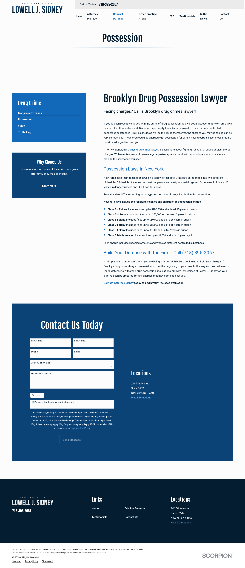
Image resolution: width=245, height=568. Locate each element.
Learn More (49, 185)
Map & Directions (141, 397)
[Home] (37, 8)
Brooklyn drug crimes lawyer (141, 149)
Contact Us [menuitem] (224, 16)
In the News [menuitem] (203, 16)
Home (95, 508)
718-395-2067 (108, 4)
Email (77, 351)
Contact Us (131, 517)
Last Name (79, 340)
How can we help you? (42, 373)
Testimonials (99, 517)
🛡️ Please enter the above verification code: (53, 402)
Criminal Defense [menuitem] (118, 16)
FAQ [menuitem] (171, 16)
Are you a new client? (41, 362)
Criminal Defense (135, 508)
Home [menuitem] (78, 16)
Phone (34, 351)
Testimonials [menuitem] (187, 16)
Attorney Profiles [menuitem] (92, 16)
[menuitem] (30, 111)
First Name (36, 340)
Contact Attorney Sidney (119, 282)
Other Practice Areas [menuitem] (148, 16)
